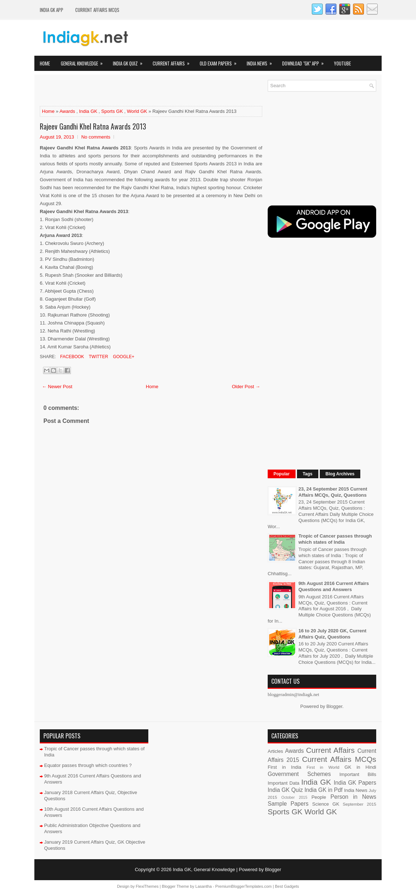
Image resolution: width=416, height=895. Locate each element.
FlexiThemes (147, 886)
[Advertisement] (124, 91)
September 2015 (359, 804)
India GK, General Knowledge (204, 869)
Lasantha (203, 886)
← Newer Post (57, 386)
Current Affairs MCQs (97, 9)
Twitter (98, 356)
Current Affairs (173, 61)
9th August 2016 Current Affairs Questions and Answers (333, 586)
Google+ (123, 356)
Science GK (325, 804)
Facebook (71, 356)
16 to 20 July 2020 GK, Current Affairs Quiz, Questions (332, 634)
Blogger (334, 706)
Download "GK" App (305, 61)
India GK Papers (355, 783)
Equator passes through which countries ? (88, 765)
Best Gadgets (287, 886)
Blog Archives (340, 473)
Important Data (284, 783)
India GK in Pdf (324, 790)
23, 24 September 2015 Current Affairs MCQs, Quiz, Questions (332, 492)
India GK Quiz (130, 61)
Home (45, 63)
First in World (322, 767)
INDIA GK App (51, 9)
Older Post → (246, 386)
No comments (95, 137)
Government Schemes (299, 774)
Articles (275, 751)
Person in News (353, 797)
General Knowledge (84, 61)
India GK (88, 111)
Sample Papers (288, 804)
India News (262, 61)
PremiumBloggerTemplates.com (243, 886)
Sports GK (112, 111)
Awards (67, 111)
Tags (308, 473)
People (318, 797)
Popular (281, 473)
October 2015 (294, 797)
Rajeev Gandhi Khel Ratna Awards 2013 (93, 126)
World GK (137, 111)
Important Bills (357, 774)
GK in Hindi (360, 767)
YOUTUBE (342, 63)
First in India (284, 767)
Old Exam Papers (220, 61)
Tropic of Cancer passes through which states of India (335, 539)
